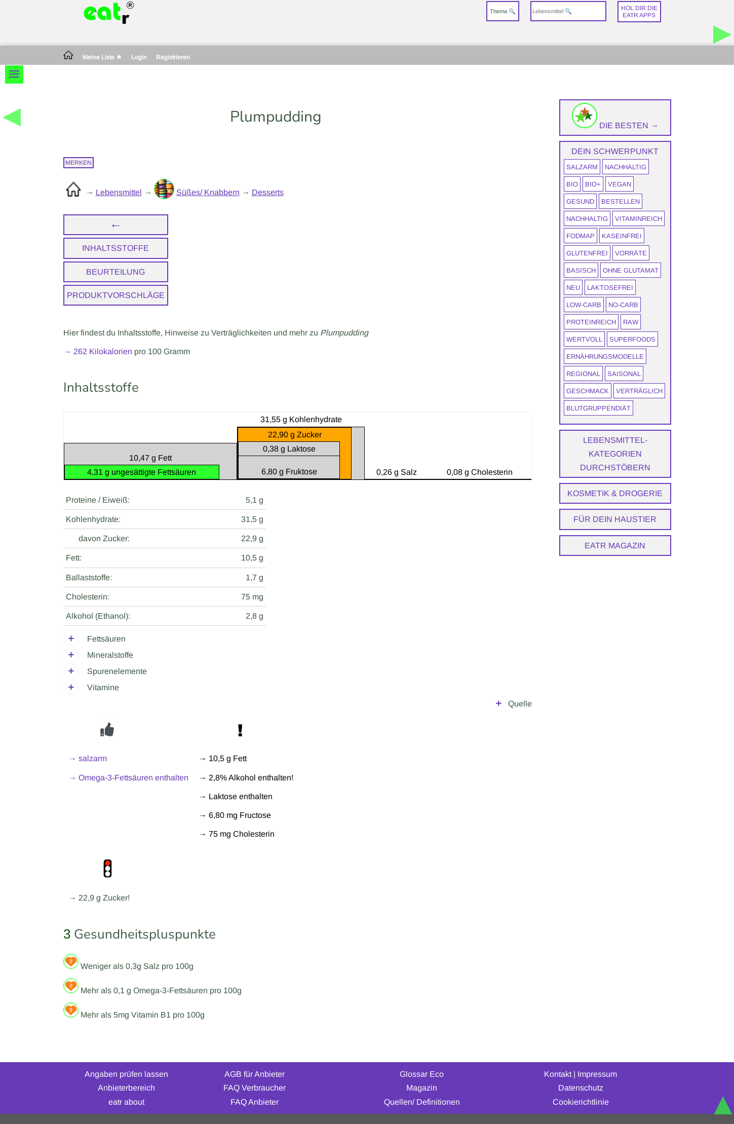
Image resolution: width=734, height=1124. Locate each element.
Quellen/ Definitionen (422, 1102)
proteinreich (591, 322)
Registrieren (173, 57)
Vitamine (103, 687)
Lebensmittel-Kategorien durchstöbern (615, 454)
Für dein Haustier (614, 519)
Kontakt (557, 1074)
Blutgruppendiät (598, 408)
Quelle (520, 703)
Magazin (421, 1087)
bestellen (620, 201)
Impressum (597, 1074)
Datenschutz (580, 1087)
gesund (580, 201)
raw (630, 322)
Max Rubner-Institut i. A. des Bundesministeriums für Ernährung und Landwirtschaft (297, 704)
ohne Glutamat (631, 270)
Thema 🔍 (503, 11)
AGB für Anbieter (254, 1074)
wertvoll (584, 339)
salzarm (582, 167)
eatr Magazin (615, 545)
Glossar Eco (422, 1074)
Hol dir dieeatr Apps (639, 12)
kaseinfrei (622, 236)
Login (139, 57)
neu (573, 287)
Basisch (581, 270)
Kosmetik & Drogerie (615, 493)
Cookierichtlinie (581, 1102)
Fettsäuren (106, 638)
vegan (619, 184)
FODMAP (580, 236)
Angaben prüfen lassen (126, 1074)
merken (78, 162)
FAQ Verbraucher (254, 1087)
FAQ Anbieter (254, 1102)
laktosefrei (610, 287)
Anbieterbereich (126, 1087)
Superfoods (632, 339)
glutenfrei (587, 253)
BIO (572, 184)
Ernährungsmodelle (605, 356)
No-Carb (623, 305)
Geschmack (587, 391)
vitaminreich (638, 218)
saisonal (624, 374)
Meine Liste (102, 57)
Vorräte (631, 253)
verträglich (639, 391)
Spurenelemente (117, 671)
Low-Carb (583, 305)
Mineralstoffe (110, 655)
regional (583, 374)
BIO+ (593, 184)
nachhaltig (625, 167)
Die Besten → (615, 125)
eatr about (126, 1102)
